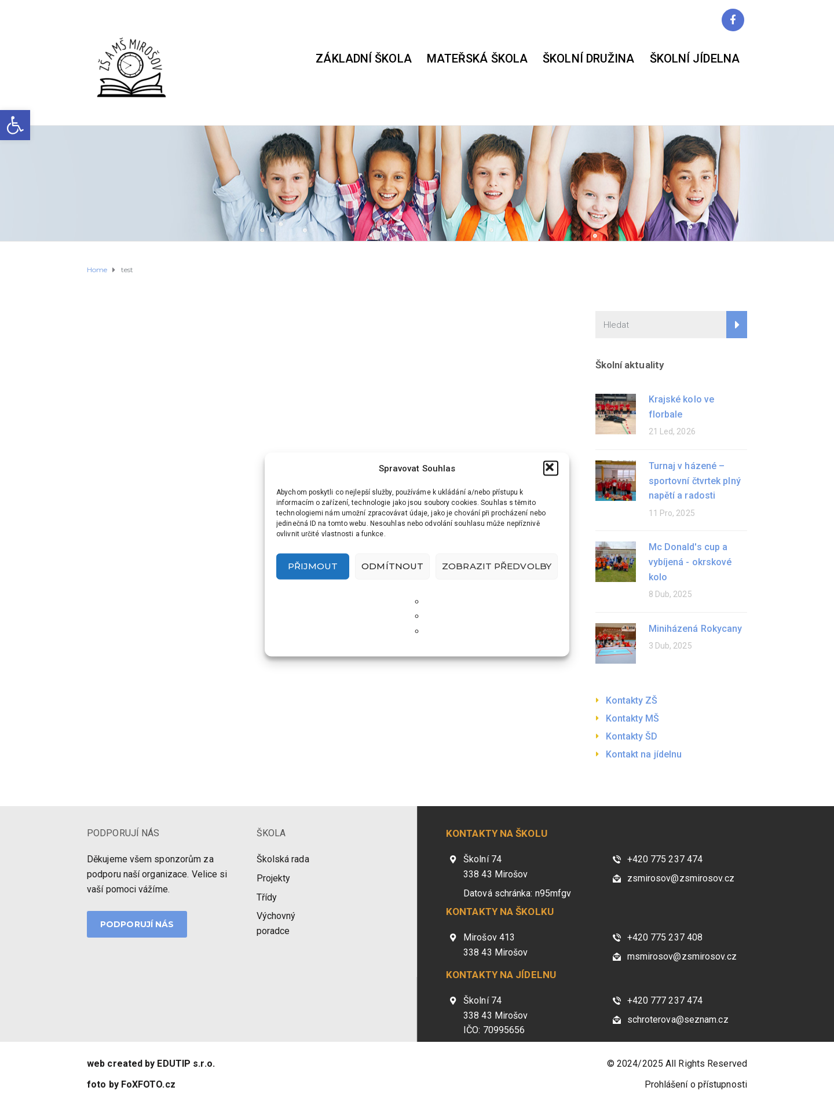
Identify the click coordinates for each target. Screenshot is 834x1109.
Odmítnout (392, 566)
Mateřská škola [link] (477, 58)
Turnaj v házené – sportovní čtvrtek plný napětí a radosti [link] (695, 480)
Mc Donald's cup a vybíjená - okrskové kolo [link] (690, 561)
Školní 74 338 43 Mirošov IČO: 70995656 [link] (495, 1015)
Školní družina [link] (588, 58)
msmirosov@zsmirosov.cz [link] (682, 956)
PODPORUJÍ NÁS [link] (123, 833)
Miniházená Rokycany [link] (695, 628)
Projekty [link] (274, 878)
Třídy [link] (267, 897)
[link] (15, 125)
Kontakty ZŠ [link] (632, 700)
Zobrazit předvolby (496, 566)
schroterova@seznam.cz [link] (678, 1019)
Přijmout (313, 566)
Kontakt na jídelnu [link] (644, 754)
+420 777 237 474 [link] (665, 1000)
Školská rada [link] (283, 859)
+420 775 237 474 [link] (665, 859)
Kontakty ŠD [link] (632, 736)
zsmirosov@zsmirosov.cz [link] (680, 878)
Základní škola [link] (363, 58)
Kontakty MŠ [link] (633, 718)
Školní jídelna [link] (695, 58)
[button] (551, 468)
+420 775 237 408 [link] (665, 937)
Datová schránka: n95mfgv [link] (517, 893)
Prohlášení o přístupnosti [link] (696, 1084)
